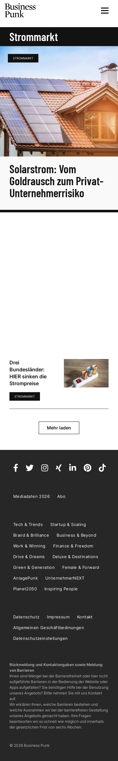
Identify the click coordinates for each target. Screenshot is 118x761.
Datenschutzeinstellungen (40, 638)
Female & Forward (80, 567)
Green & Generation (34, 567)
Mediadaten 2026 (31, 496)
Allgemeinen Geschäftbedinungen (48, 627)
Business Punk (20, 10)
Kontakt (85, 616)
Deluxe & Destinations (75, 556)
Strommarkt (23, 58)
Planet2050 (25, 588)
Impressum (58, 616)
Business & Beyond (76, 535)
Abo (61, 496)
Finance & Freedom (73, 545)
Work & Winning (29, 545)
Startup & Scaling (68, 524)
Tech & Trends (28, 524)
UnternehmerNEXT (64, 578)
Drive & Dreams (29, 556)
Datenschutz (26, 616)
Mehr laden (59, 427)
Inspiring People (61, 588)
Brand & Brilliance (31, 535)
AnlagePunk (25, 578)
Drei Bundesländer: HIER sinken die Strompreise (28, 372)
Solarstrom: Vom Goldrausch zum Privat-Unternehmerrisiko (56, 180)
